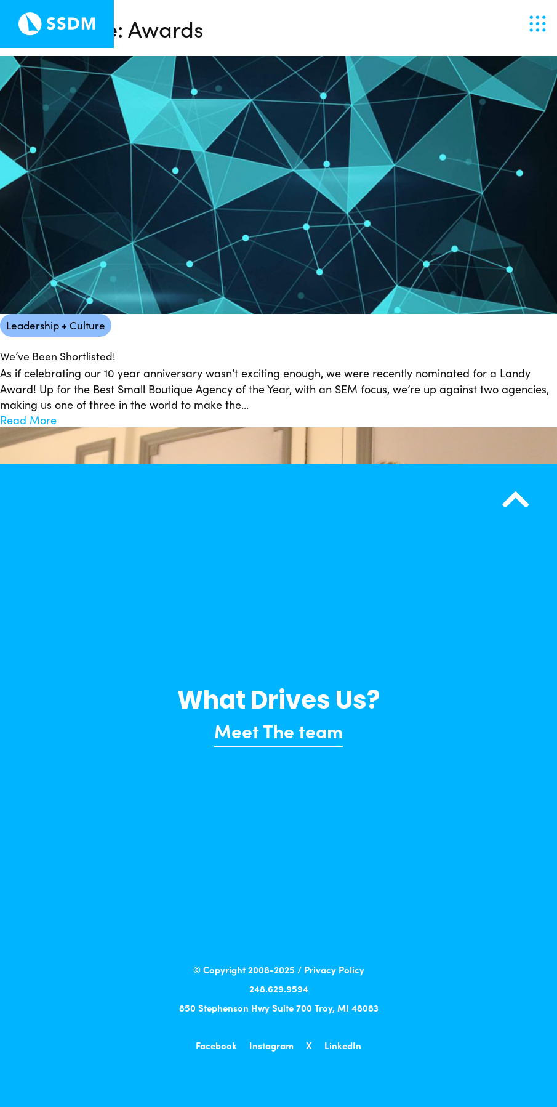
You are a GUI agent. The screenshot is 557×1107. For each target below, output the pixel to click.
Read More (28, 419)
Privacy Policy (334, 969)
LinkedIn (342, 1045)
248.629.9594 (278, 988)
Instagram (271, 1045)
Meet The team (278, 730)
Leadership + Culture (55, 325)
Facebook (216, 1045)
